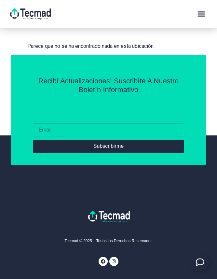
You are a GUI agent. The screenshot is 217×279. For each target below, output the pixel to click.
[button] (201, 14)
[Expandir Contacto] (200, 262)
